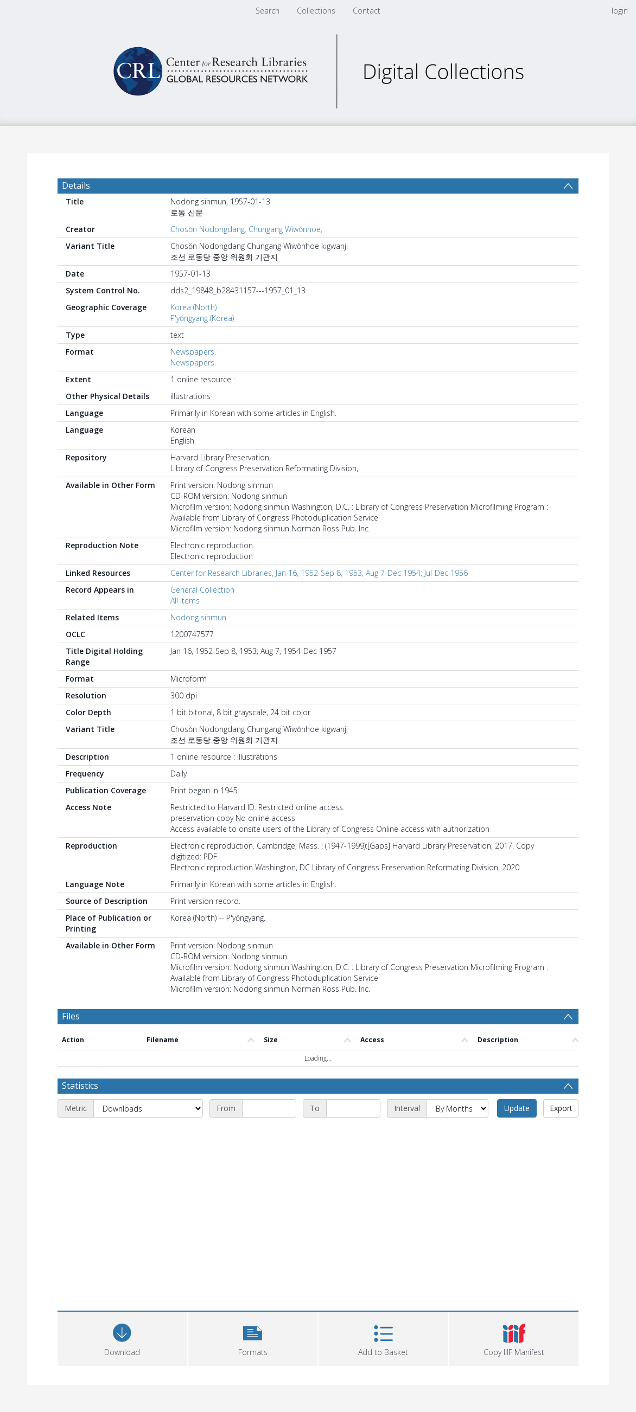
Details (76, 185)
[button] (253, 1337)
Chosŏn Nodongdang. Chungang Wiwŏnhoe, (246, 229)
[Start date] (269, 1108)
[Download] (122, 1337)
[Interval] (457, 1108)
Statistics (80, 1086)
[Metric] (148, 1108)
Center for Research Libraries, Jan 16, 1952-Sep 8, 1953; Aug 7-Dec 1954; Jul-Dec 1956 (319, 573)
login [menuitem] (620, 10)
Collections (316, 10)
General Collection (202, 590)
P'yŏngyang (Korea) (202, 318)
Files (71, 1016)
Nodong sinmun (198, 617)
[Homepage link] (318, 68)
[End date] (353, 1108)
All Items (185, 600)
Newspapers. (193, 351)
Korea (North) (193, 307)
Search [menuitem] (267, 10)
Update (517, 1108)
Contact (366, 10)
